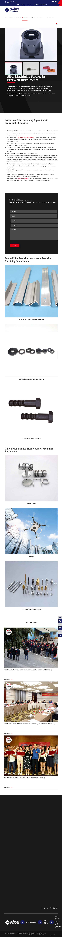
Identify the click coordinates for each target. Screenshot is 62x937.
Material (13, 17)
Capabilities (7, 17)
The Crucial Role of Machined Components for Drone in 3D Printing (28, 670)
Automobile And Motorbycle (31, 609)
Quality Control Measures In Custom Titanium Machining (24, 778)
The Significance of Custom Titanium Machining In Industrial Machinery (29, 724)
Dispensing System (11, 886)
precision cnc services (22, 178)
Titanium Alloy (9, 857)
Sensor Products (11, 874)
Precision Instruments (12, 881)
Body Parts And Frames (11, 808)
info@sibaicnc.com (25, 5)
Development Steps (13, 897)
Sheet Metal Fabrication (12, 835)
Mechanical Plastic (10, 859)
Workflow (36, 17)
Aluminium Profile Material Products (31, 320)
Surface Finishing (10, 837)
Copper (7, 864)
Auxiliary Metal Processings (12, 832)
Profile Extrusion (9, 842)
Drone (31, 556)
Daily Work (11, 901)
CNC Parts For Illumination (12, 817)
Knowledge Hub (12, 904)
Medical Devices (11, 879)
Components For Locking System (14, 819)
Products (18, 17)
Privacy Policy (41, 935)
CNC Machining (9, 830)
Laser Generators (11, 877)
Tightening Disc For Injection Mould (31, 379)
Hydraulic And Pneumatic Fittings (14, 812)
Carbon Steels (9, 855)
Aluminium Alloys (10, 850)
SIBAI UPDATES (31, 622)
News (47, 17)
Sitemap (31, 935)
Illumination (31, 503)
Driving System (10, 872)
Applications (24, 17)
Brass (6, 862)
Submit (14, 245)
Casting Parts (9, 822)
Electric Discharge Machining (13, 839)
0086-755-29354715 (41, 5)
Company (31, 17)
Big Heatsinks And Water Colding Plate (16, 810)
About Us (10, 894)
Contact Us (54, 1)
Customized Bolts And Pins (31, 438)
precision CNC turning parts (26, 137)
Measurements (10, 884)
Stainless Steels (9, 852)
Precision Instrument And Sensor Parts (16, 815)
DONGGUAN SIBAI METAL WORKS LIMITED (23, 933)
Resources (41, 17)
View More (8, 679)
